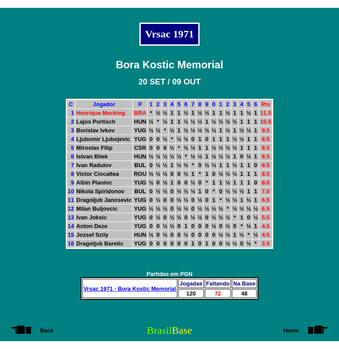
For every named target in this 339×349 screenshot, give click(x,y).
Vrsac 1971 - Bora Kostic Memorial (130, 288)
